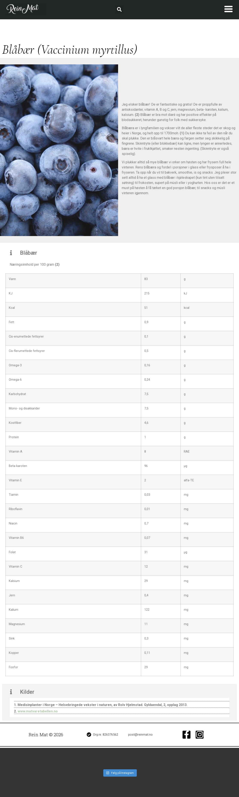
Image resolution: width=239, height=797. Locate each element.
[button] (119, 9)
